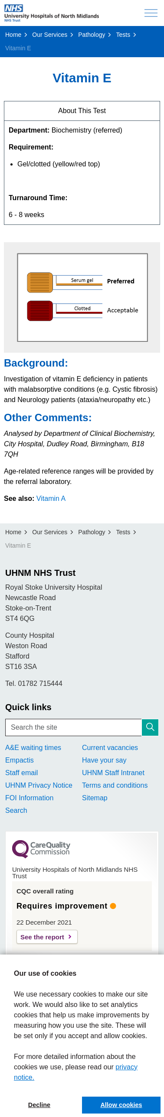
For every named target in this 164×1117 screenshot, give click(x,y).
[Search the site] (82, 727)
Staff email (21, 772)
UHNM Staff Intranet (113, 772)
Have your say (104, 760)
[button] (150, 727)
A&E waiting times (33, 747)
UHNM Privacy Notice (38, 785)
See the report (42, 937)
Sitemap (95, 798)
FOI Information (29, 798)
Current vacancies (110, 747)
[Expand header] (151, 13)
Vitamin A (51, 498)
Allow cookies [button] (121, 1104)
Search (16, 810)
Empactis (19, 760)
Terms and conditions (115, 785)
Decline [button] (39, 1104)
